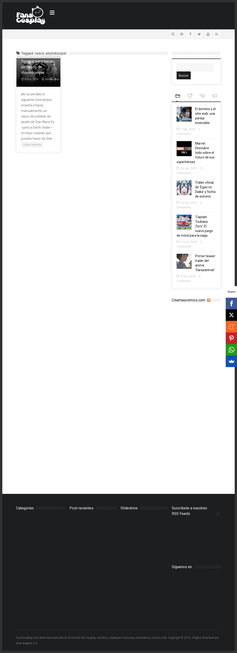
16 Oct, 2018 (187, 242)
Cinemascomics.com (188, 300)
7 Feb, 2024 (186, 129)
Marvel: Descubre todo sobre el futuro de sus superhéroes (196, 153)
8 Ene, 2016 (29, 79)
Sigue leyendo (32, 144)
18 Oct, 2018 (187, 202)
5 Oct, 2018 (186, 276)
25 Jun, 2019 (187, 168)
